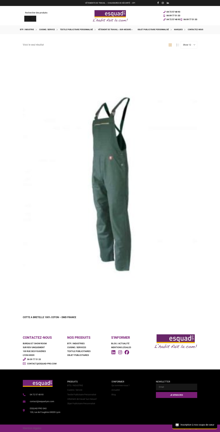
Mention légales (32, 428)
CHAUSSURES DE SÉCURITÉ (119, 3)
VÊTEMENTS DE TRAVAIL (95, 3)
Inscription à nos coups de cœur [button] (194, 425)
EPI (133, 3)
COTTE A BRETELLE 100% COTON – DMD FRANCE (49, 317)
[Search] (30, 19)
